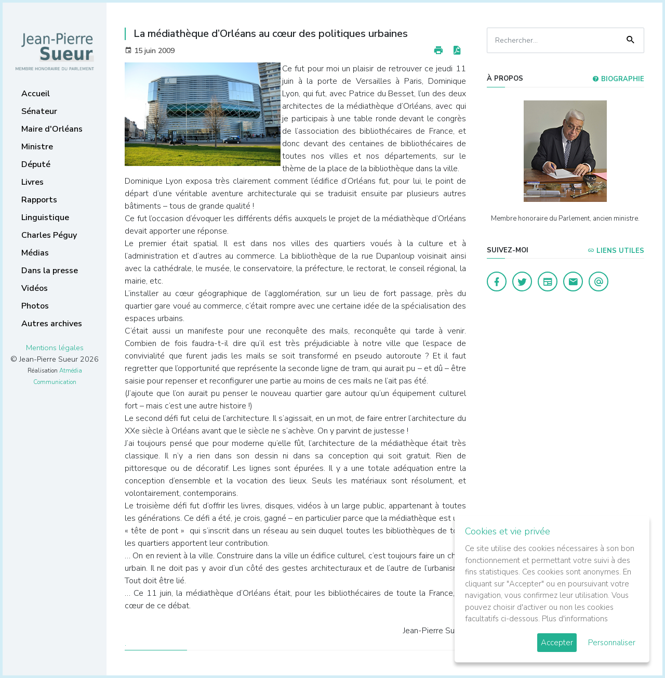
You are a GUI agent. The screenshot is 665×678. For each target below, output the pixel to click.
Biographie (618, 79)
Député (35, 164)
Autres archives (51, 323)
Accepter (557, 642)
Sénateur (39, 111)
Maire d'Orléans (52, 129)
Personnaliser (611, 642)
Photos (35, 306)
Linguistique (45, 217)
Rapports (39, 200)
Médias (35, 253)
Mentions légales (55, 347)
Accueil (35, 93)
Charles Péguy (49, 235)
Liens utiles (616, 250)
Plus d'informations (575, 618)
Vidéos (34, 288)
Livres (32, 182)
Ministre (37, 146)
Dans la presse (49, 270)
